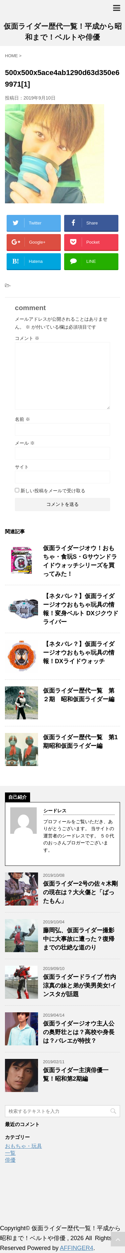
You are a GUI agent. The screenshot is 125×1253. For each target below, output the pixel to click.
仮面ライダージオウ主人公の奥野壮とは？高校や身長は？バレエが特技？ (78, 1032)
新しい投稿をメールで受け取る (53, 490)
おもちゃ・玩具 (23, 1146)
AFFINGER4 (76, 1248)
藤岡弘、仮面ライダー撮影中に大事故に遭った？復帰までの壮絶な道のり (78, 939)
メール (25, 443)
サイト (22, 466)
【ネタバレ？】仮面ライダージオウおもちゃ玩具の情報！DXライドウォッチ (78, 653)
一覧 (10, 1153)
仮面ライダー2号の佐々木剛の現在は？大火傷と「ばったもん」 (80, 892)
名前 (22, 419)
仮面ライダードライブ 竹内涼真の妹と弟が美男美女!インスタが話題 (79, 985)
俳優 (10, 1160)
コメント (27, 338)
